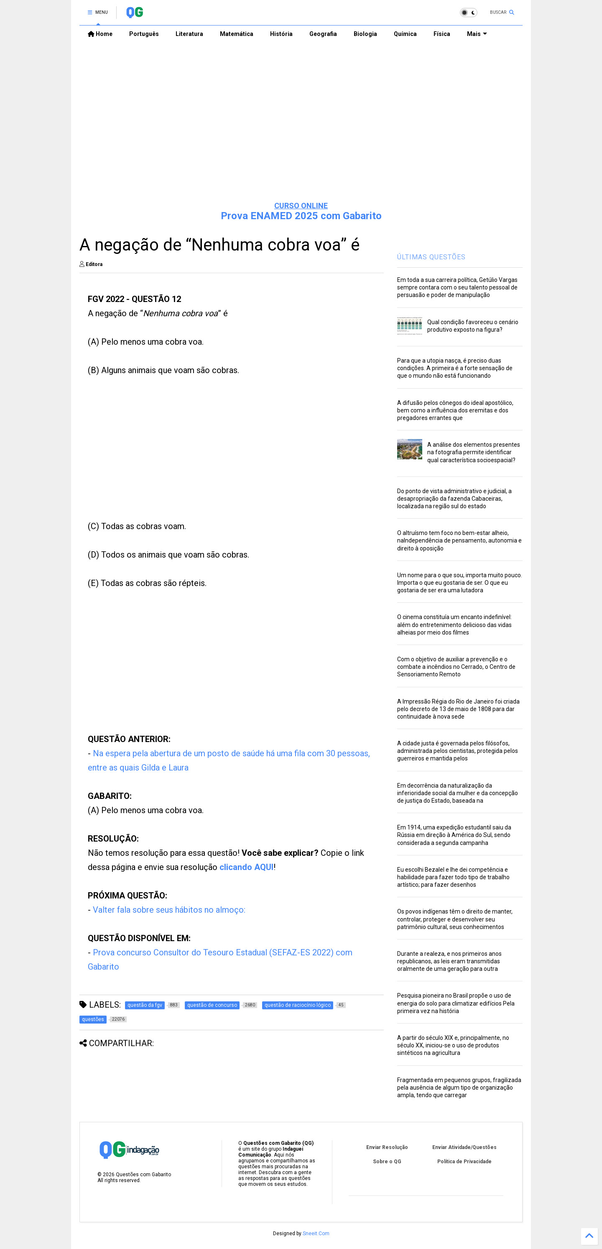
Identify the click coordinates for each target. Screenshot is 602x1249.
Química (405, 34)
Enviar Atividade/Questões (464, 1147)
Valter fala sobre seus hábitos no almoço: (169, 910)
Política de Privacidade (464, 1162)
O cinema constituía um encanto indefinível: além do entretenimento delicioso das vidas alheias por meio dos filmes (454, 624)
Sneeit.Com (316, 1233)
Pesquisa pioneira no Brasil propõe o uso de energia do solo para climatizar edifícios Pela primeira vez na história (456, 1003)
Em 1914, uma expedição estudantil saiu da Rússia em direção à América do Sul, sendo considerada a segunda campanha (454, 835)
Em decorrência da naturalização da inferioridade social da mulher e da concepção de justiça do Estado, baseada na (457, 793)
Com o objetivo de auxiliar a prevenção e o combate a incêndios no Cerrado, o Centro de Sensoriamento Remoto (456, 667)
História (281, 34)
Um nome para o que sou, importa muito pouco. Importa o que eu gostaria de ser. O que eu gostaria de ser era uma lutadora (459, 583)
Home (100, 34)
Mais (477, 34)
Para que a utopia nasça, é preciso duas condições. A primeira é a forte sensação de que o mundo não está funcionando (455, 368)
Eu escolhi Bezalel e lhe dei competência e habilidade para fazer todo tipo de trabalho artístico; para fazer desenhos (453, 877)
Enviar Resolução (387, 1147)
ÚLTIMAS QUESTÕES (431, 257)
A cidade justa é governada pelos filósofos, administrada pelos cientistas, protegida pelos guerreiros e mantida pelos (457, 751)
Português (144, 34)
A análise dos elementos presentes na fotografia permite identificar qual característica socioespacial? (473, 452)
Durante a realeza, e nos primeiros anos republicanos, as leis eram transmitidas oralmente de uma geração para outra (449, 961)
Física (442, 34)
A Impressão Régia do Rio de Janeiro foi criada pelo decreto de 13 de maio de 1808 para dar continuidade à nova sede (458, 709)
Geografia (323, 34)
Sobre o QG (387, 1162)
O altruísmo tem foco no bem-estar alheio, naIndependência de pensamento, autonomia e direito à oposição (459, 540)
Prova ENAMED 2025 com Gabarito (301, 216)
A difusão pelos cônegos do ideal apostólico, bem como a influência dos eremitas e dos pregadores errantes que (455, 410)
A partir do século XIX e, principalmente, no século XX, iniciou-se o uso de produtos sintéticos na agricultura (453, 1045)
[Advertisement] (301, 130)
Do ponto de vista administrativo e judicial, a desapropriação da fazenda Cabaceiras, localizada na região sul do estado (454, 498)
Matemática (236, 34)
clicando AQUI (246, 867)
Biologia (365, 34)
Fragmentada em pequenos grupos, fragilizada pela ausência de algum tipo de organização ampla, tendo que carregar (459, 1087)
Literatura (189, 34)
